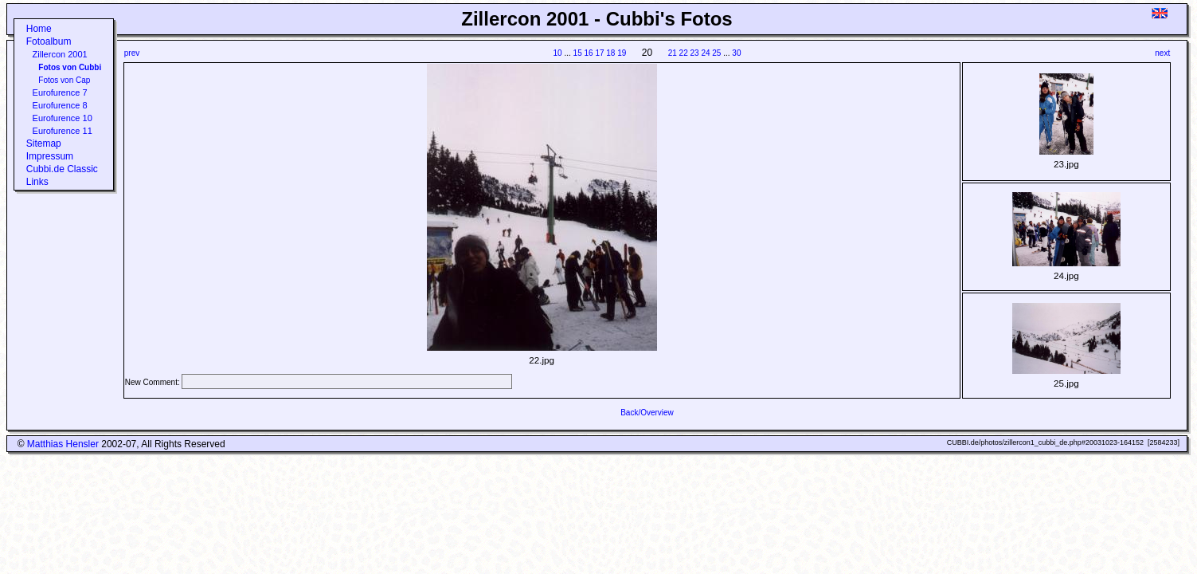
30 (736, 53)
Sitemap (43, 143)
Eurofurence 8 (60, 105)
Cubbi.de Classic (62, 169)
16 (588, 53)
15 (577, 53)
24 (705, 53)
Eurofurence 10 (62, 118)
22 (683, 53)
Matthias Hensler (63, 444)
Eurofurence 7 (60, 92)
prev (131, 53)
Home (39, 28)
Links (37, 181)
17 (599, 53)
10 (558, 53)
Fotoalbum (49, 41)
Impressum (49, 156)
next (1162, 53)
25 (716, 53)
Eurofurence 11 (62, 131)
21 (672, 53)
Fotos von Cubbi (69, 67)
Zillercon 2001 (60, 54)
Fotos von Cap (64, 80)
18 (610, 53)
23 (694, 53)
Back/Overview (647, 412)
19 (621, 53)
